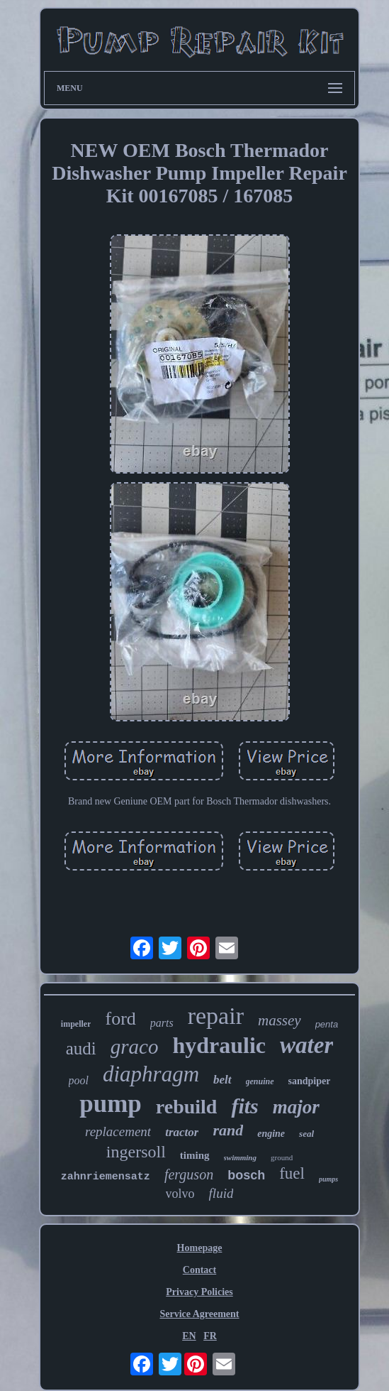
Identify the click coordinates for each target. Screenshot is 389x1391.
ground (282, 1157)
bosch (246, 1175)
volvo (180, 1194)
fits (244, 1106)
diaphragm (151, 1074)
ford (120, 1018)
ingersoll (136, 1151)
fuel (292, 1173)
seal (306, 1133)
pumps (328, 1179)
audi (81, 1048)
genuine (260, 1081)
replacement (118, 1131)
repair (216, 1016)
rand (228, 1130)
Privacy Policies (199, 1292)
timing (195, 1155)
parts (162, 1023)
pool (79, 1080)
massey (279, 1020)
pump (110, 1104)
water (306, 1045)
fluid (221, 1193)
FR (210, 1336)
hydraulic (219, 1045)
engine (271, 1133)
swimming (240, 1157)
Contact (199, 1270)
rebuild (187, 1107)
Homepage (199, 1248)
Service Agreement (199, 1314)
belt (222, 1079)
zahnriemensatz (105, 1177)
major (296, 1107)
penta (327, 1024)
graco (135, 1046)
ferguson (188, 1174)
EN (189, 1336)
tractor (181, 1132)
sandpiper (309, 1081)
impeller (76, 1024)
